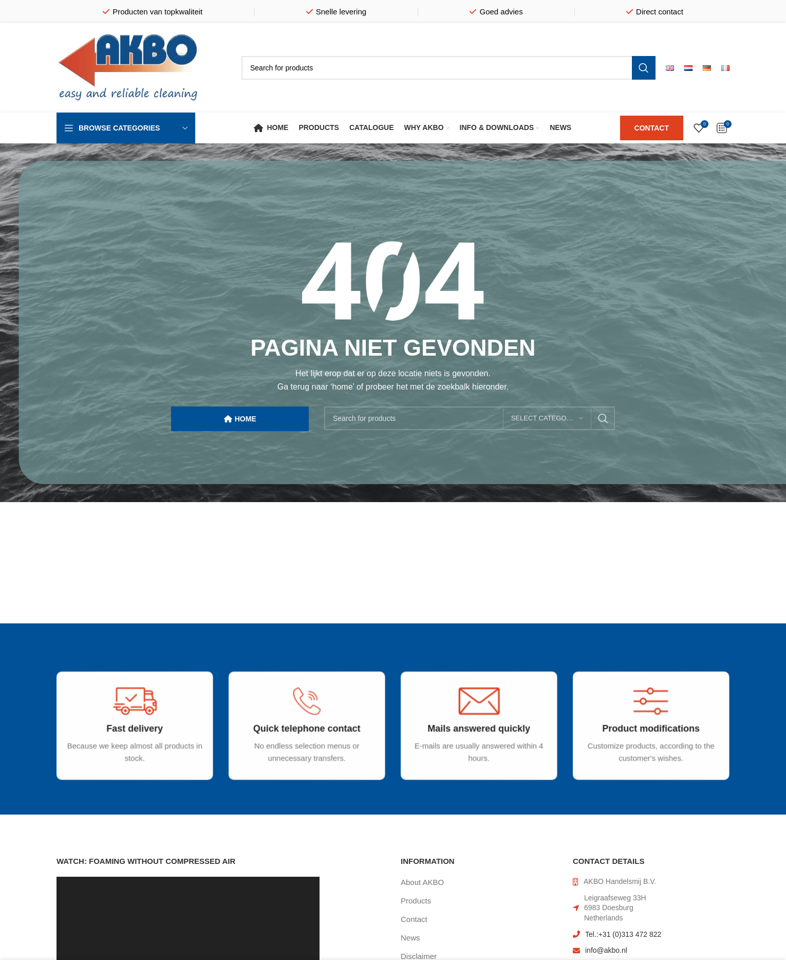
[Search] (448, 68)
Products (416, 900)
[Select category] (547, 418)
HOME (240, 419)
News (410, 937)
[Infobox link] (129, 737)
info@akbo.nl (606, 950)
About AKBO (422, 882)
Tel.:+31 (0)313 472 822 (623, 934)
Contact (414, 919)
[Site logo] (128, 67)
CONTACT (651, 128)
